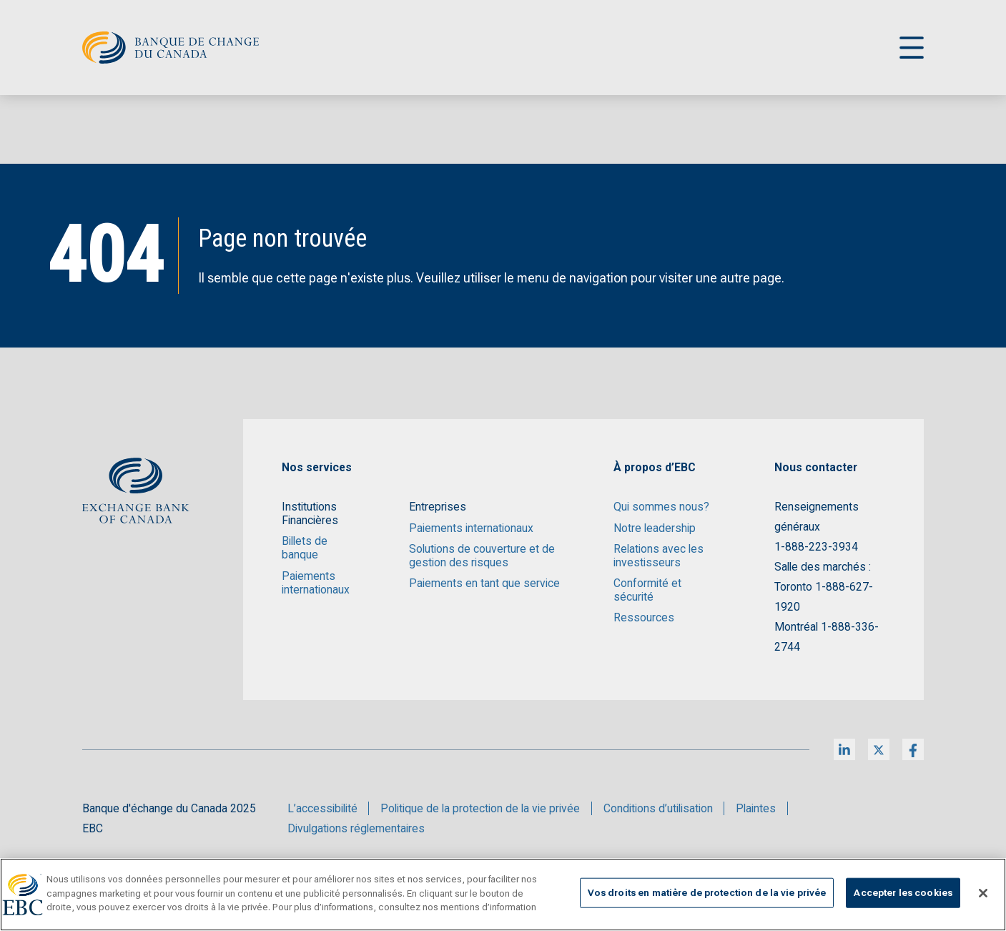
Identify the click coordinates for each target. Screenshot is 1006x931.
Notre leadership (654, 528)
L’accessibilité (322, 808)
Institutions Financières (310, 513)
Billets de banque (304, 547)
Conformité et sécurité (647, 590)
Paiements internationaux (316, 582)
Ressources (643, 617)
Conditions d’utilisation (658, 808)
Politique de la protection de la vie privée (480, 808)
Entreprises (437, 506)
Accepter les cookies (903, 892)
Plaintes (756, 808)
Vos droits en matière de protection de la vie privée (707, 892)
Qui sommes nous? (661, 506)
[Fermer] (983, 893)
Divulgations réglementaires (356, 828)
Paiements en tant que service (484, 583)
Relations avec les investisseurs (658, 555)
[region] (503, 894)
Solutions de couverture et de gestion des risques (482, 555)
